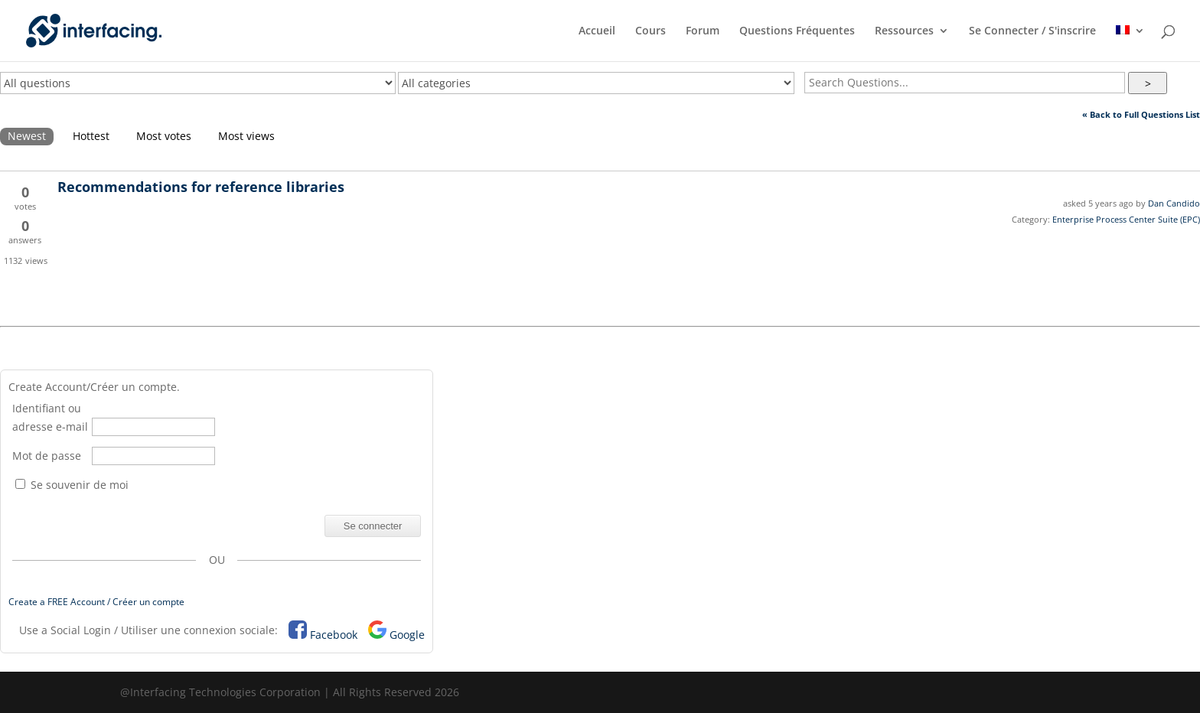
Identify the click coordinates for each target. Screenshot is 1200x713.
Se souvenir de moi (72, 484)
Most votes (163, 136)
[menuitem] (1130, 43)
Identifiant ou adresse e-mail (50, 417)
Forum (702, 31)
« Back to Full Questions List (1141, 114)
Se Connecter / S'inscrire (1032, 31)
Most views (246, 136)
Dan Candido (1174, 203)
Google (407, 634)
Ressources (904, 31)
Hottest (91, 136)
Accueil (597, 31)
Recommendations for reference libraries (200, 186)
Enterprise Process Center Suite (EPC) (1126, 219)
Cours (650, 31)
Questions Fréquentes (797, 31)
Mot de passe (46, 455)
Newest (27, 136)
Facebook (333, 634)
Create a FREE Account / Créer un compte (96, 601)
